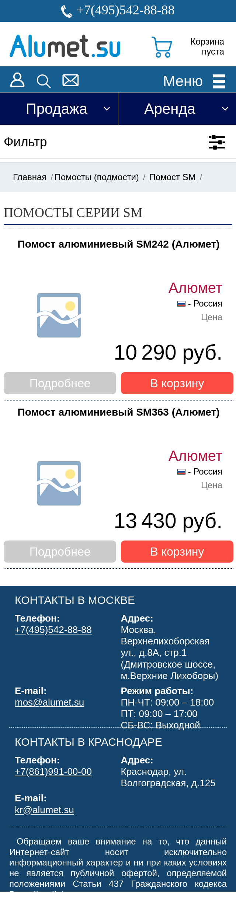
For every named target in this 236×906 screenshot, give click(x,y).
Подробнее (60, 383)
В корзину (177, 383)
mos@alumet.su (49, 702)
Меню (183, 80)
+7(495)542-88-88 (125, 10)
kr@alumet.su (44, 809)
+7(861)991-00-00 (53, 771)
